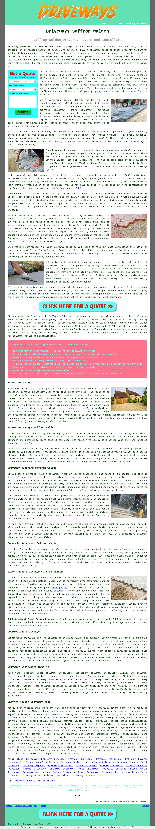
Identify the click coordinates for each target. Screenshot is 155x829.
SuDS (78, 188)
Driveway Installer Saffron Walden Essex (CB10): (40, 47)
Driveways (13, 769)
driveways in (139, 157)
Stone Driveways (27, 759)
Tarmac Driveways (64, 772)
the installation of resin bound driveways (64, 740)
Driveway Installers (109, 759)
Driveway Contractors (36, 772)
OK (133, 827)
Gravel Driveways (34, 769)
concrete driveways (53, 110)
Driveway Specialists (57, 775)
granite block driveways (132, 714)
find (17, 673)
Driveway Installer (60, 765)
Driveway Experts (127, 762)
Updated (43, 806)
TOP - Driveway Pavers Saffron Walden (31, 781)
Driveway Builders (72, 762)
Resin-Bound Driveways (100, 762)
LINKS (111, 24)
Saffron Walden (58, 316)
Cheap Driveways (88, 769)
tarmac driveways (92, 120)
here (18, 696)
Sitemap (9, 806)
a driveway (93, 50)
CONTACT (129, 24)
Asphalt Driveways (47, 762)
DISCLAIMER (141, 24)
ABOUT (120, 24)
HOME (104, 24)
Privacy (146, 806)
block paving (59, 587)
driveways (101, 721)
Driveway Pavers (135, 759)
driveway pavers (108, 708)
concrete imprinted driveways (65, 737)
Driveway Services (53, 759)
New (35, 806)
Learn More (122, 827)
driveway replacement (130, 724)
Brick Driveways (88, 772)
